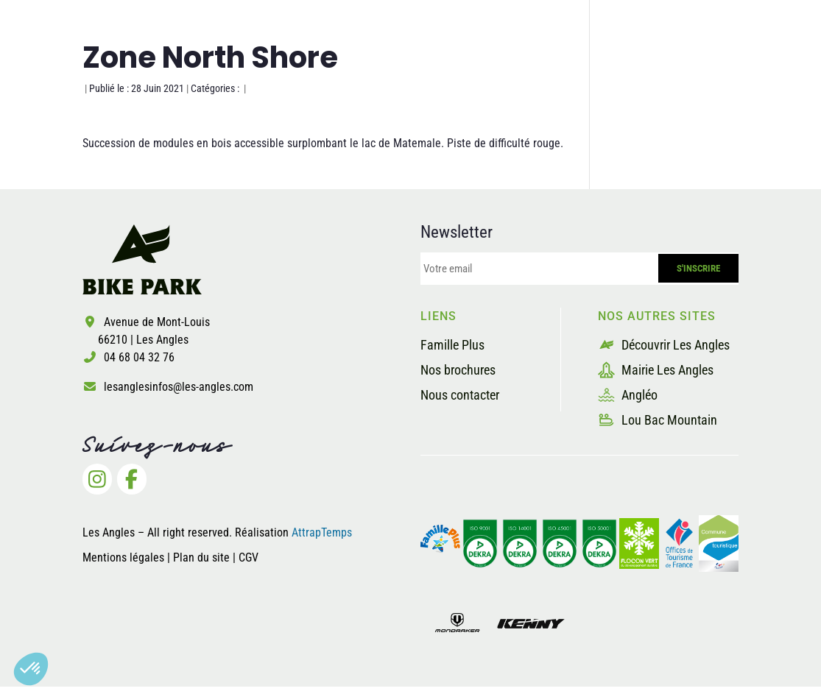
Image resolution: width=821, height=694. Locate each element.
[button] (31, 669)
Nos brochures (458, 370)
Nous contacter (459, 395)
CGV (248, 557)
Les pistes (307, 69)
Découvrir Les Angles (664, 344)
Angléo (628, 394)
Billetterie (654, 69)
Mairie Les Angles (655, 369)
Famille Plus (452, 345)
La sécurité (410, 69)
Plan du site (203, 557)
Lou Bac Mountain (657, 419)
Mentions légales (123, 557)
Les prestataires (534, 69)
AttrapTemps (322, 532)
